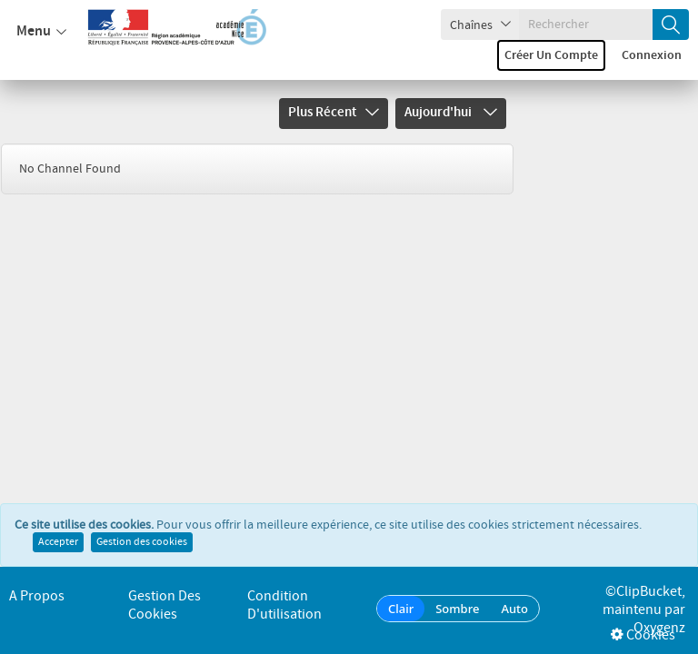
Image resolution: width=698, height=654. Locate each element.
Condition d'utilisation (284, 605)
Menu (41, 32)
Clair (401, 608)
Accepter (58, 542)
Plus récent (333, 113)
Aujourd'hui (450, 113)
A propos (37, 596)
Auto (514, 608)
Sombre (457, 608)
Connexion (652, 55)
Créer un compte (551, 55)
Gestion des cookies (141, 542)
